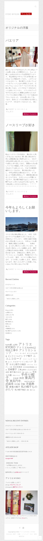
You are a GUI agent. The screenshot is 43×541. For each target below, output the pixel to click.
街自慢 (8, 333)
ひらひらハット (10, 284)
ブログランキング (15, 485)
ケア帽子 (28, 356)
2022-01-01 (21, 269)
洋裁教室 (8, 328)
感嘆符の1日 (9, 295)
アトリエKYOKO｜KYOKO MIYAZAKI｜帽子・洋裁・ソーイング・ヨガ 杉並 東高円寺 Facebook (20, 528)
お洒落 (8, 312)
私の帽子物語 (20, 390)
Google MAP (9, 458)
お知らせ (8, 315)
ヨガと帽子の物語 (17, 364)
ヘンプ (30, 359)
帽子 (7, 319)
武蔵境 (9, 383)
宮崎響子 (11, 109)
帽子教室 (8, 321)
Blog (7, 111)
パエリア (12, 40)
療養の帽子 (14, 386)
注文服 (17, 384)
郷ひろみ (32, 390)
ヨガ (7, 317)
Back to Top (40, 538)
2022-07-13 (21, 191)
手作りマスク (16, 375)
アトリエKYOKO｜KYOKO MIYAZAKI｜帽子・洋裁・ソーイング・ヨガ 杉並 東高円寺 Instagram (23, 528)
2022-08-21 (21, 109)
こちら (23, 518)
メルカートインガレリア (23, 361)
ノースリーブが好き (20, 125)
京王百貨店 (17, 367)
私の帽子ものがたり (12, 331)
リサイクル (30, 364)
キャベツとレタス (11, 291)
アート (17, 353)
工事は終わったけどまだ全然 (21, 370)
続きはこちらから (30, 114)
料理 (7, 324)
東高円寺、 (17, 381)
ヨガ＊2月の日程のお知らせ (14, 288)
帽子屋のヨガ (15, 372)
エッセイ (23, 353)
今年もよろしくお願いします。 (20, 209)
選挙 (28, 390)
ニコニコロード (21, 357)
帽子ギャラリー (18, 487)
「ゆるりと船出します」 (13, 298)
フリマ (25, 359)
